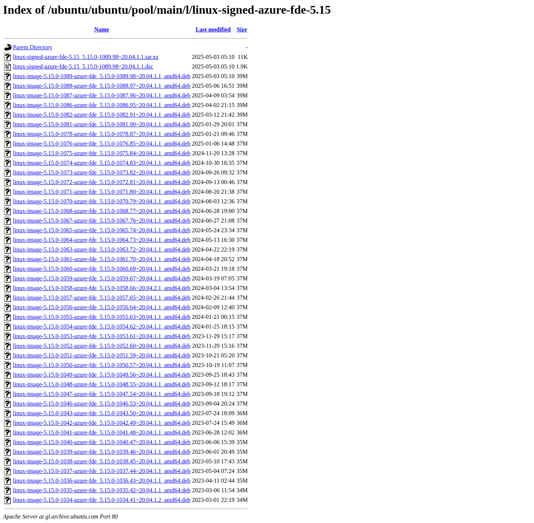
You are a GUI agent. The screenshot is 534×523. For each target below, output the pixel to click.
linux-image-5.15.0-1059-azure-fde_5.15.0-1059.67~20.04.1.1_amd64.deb (101, 278)
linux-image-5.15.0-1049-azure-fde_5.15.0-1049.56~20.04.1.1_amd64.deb (101, 375)
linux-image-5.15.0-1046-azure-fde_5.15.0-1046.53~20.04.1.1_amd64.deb (101, 403)
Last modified (213, 29)
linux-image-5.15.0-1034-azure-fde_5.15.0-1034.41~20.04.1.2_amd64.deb (101, 500)
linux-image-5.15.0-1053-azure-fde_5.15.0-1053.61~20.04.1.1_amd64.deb (101, 336)
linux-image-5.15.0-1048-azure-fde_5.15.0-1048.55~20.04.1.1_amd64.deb (101, 384)
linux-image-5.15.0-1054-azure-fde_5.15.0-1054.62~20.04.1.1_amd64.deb (101, 326)
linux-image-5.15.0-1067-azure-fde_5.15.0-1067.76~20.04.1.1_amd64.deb (101, 220)
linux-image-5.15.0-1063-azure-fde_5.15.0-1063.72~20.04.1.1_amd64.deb (101, 249)
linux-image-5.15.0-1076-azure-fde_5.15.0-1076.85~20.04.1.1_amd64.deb (101, 143)
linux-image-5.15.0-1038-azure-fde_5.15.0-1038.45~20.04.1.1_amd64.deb (101, 461)
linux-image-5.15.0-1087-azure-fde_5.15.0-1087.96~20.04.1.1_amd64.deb (101, 95)
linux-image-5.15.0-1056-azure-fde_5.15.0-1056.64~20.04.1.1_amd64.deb (101, 307)
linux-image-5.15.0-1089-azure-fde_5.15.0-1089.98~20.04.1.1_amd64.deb (101, 76)
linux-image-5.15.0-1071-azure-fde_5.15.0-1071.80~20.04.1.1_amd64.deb (101, 192)
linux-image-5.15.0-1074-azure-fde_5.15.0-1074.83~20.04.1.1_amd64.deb (101, 163)
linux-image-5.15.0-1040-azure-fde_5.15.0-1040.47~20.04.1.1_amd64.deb (101, 442)
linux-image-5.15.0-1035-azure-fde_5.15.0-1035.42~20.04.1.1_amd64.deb (101, 490)
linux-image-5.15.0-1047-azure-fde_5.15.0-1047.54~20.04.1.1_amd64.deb (101, 394)
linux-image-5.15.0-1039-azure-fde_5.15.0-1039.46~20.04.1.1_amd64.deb (101, 452)
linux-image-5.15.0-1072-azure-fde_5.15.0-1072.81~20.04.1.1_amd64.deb (101, 182)
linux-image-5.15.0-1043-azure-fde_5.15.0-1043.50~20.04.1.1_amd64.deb (101, 413)
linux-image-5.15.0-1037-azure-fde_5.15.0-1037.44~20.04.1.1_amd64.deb (101, 471)
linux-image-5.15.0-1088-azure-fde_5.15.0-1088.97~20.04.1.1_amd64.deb (101, 86)
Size (242, 29)
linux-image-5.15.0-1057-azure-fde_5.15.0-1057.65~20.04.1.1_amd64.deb (101, 297)
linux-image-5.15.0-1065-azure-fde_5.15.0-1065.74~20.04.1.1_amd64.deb (101, 230)
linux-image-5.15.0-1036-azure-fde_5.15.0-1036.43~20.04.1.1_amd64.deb (101, 480)
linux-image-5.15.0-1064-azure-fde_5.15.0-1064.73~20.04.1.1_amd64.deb (101, 240)
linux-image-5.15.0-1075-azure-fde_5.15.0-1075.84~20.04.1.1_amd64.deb (101, 153)
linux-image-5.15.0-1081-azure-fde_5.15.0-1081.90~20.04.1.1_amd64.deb (101, 124)
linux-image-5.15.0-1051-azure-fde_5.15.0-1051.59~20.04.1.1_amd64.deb (101, 355)
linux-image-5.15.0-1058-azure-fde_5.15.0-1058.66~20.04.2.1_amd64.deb (101, 288)
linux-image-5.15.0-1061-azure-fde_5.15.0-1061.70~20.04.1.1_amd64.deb (101, 259)
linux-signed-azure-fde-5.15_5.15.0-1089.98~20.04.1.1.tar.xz (85, 57)
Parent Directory (32, 47)
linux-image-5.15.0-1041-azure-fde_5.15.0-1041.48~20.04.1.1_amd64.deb (101, 432)
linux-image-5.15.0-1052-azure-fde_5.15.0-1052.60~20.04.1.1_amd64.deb (101, 346)
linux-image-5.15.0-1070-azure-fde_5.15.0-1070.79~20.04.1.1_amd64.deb (101, 201)
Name (101, 29)
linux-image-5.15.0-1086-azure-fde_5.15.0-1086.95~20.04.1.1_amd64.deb (101, 105)
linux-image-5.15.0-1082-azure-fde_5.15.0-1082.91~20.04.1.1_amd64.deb (101, 114)
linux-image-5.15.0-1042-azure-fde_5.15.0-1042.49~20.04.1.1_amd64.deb (101, 423)
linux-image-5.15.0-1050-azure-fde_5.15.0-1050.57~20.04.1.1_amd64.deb (101, 365)
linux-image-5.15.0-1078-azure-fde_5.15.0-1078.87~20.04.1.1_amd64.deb (101, 134)
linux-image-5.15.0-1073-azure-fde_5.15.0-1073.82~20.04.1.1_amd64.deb (101, 172)
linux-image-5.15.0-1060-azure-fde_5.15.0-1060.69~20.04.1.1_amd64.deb (101, 269)
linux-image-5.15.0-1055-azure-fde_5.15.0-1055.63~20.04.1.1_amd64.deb (101, 317)
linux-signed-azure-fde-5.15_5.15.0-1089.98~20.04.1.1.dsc (83, 66)
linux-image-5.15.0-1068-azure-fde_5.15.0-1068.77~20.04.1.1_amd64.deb (101, 211)
